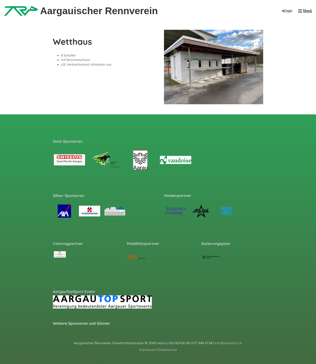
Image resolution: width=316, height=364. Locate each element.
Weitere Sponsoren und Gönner (81, 323)
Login (286, 10)
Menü (305, 11)
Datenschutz (167, 350)
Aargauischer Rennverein (99, 10)
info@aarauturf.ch (228, 343)
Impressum (147, 350)
